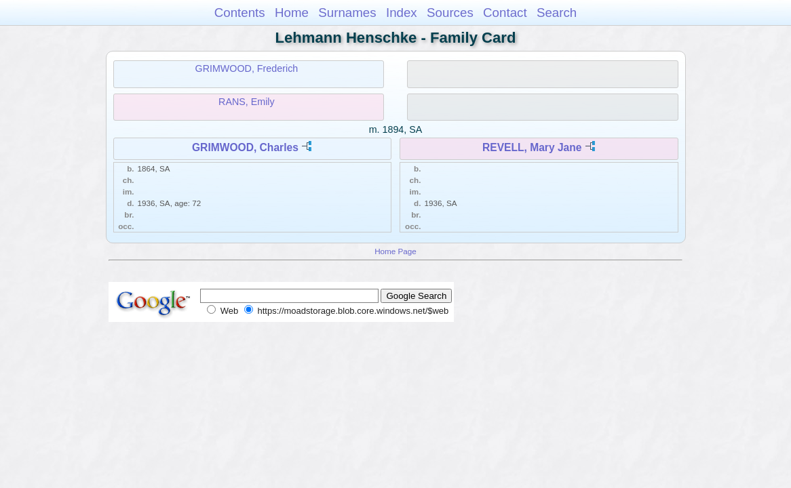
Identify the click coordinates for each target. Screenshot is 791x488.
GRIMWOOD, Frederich (246, 68)
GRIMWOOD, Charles (245, 147)
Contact (505, 12)
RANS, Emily (246, 101)
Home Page (395, 251)
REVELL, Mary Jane (531, 147)
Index (401, 12)
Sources (450, 12)
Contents (239, 12)
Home (292, 12)
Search (557, 12)
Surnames (347, 12)
